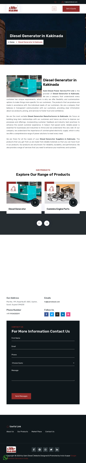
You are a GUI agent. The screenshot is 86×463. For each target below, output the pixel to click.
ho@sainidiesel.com (71, 2)
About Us (10, 432)
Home (11, 42)
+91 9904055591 (13, 314)
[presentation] (39, 223)
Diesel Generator (17, 209)
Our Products (22, 432)
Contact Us (49, 432)
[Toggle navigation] (54, 9)
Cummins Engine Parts (58, 209)
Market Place (37, 432)
